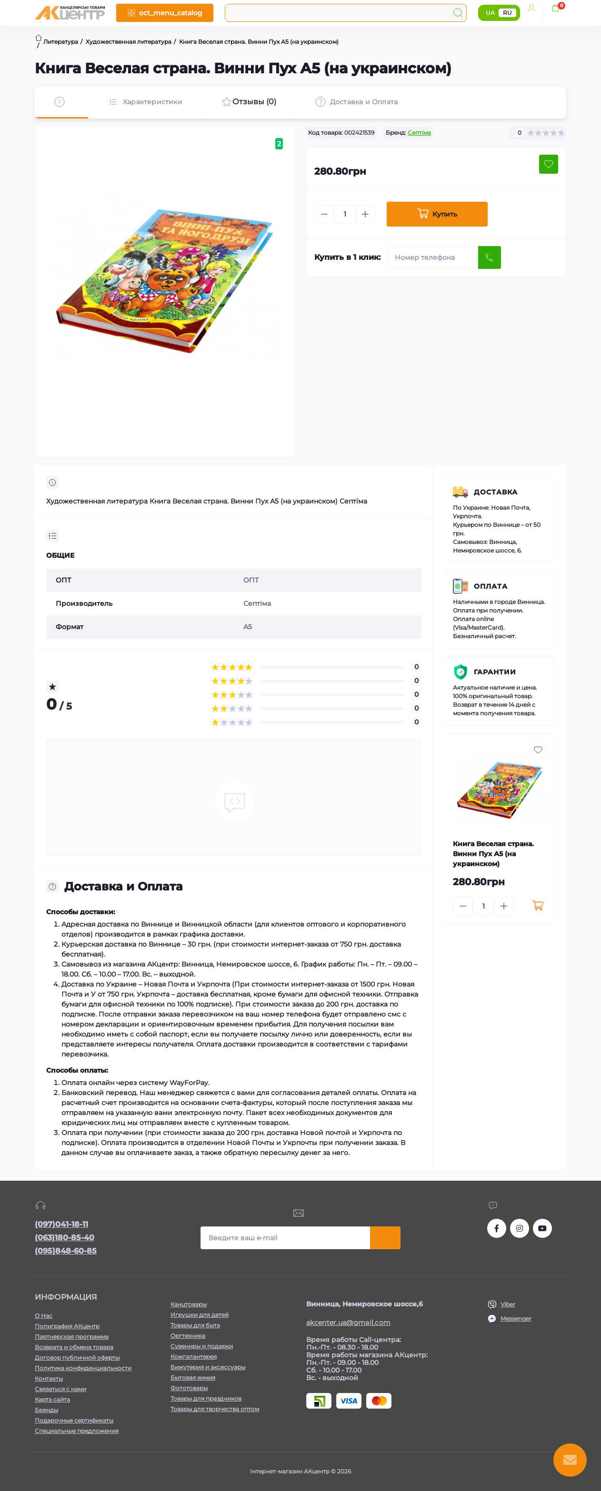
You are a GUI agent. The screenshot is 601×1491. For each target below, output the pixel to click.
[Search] (458, 13)
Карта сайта (52, 1399)
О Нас (43, 1315)
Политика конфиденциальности (83, 1368)
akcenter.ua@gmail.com (348, 1322)
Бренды (46, 1409)
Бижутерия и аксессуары (207, 1367)
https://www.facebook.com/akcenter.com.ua (496, 1228)
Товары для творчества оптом (214, 1408)
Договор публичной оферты (77, 1357)
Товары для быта (195, 1325)
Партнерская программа (72, 1336)
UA (490, 12)
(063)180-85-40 (64, 1237)
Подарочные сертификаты (74, 1420)
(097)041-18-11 (61, 1224)
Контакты (49, 1378)
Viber (508, 1304)
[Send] (489, 257)
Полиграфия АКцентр (67, 1326)
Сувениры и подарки (201, 1346)
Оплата (491, 586)
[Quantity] (345, 214)
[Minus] (324, 214)
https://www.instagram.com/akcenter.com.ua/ (519, 1228)
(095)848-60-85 (66, 1250)
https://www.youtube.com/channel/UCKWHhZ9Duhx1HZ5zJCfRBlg (542, 1228)
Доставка (496, 492)
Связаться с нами (60, 1388)
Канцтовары (188, 1304)
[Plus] (365, 214)
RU (507, 12)
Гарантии (495, 672)
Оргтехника (187, 1335)
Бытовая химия (192, 1377)
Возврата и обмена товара (74, 1347)
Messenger (516, 1318)
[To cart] (537, 906)
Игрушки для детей (199, 1314)
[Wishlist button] (548, 164)
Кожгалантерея (193, 1356)
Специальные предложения (77, 1430)
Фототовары (189, 1388)
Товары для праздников (205, 1398)
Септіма (419, 132)
